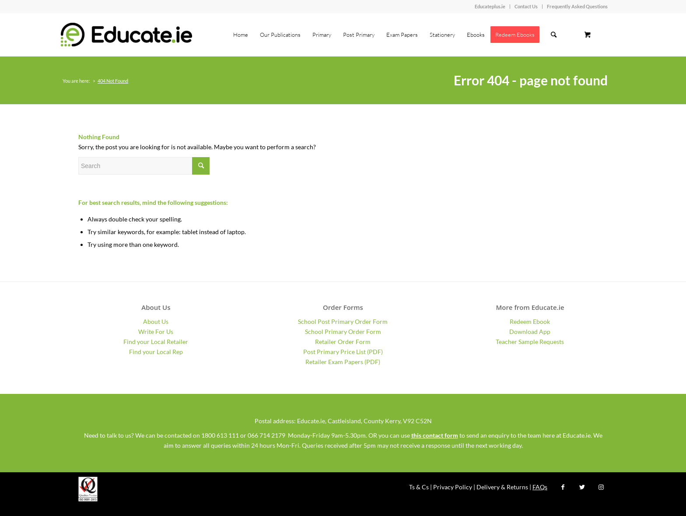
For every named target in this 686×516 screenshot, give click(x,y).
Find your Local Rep (156, 351)
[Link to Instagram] (601, 487)
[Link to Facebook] (562, 487)
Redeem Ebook (530, 321)
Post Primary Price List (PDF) (343, 351)
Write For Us (155, 331)
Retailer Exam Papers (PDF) (342, 361)
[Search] (553, 34)
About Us (155, 321)
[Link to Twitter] (581, 487)
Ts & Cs (419, 487)
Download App (529, 331)
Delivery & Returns (502, 487)
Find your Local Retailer (155, 341)
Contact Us (526, 6)
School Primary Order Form (343, 331)
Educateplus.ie (490, 6)
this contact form (434, 435)
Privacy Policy (452, 487)
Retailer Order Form (343, 341)
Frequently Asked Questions (577, 6)
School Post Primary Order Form (343, 321)
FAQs (539, 487)
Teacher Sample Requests (530, 341)
